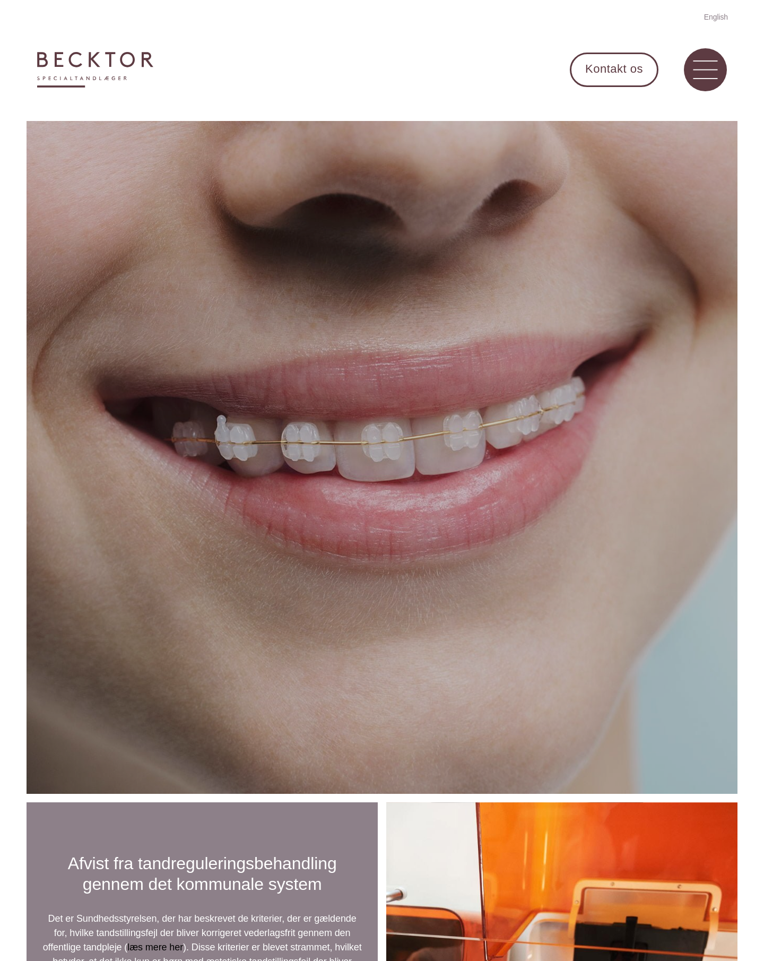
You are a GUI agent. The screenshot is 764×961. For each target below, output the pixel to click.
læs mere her (155, 947)
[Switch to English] (716, 16)
